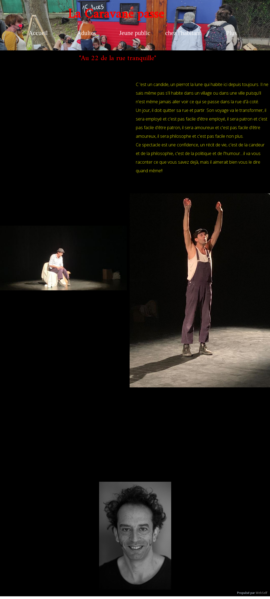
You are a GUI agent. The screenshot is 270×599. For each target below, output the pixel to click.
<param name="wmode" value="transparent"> (66, 135)
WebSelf (261, 593)
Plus (231, 33)
